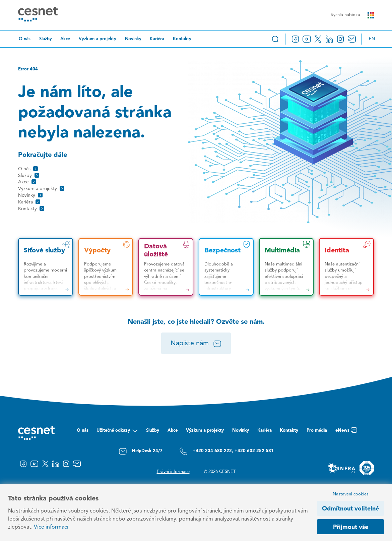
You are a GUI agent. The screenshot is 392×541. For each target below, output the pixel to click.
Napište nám (196, 344)
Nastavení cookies (351, 494)
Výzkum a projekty (97, 39)
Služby (45, 39)
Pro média (317, 430)
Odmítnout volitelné (350, 509)
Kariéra (157, 39)
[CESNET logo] (38, 15)
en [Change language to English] (372, 39)
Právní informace (173, 472)
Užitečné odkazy (117, 432)
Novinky (133, 39)
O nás (24, 39)
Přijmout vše (350, 527)
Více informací (51, 527)
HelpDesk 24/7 (140, 451)
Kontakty (182, 39)
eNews (346, 432)
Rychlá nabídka (352, 15)
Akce (65, 39)
